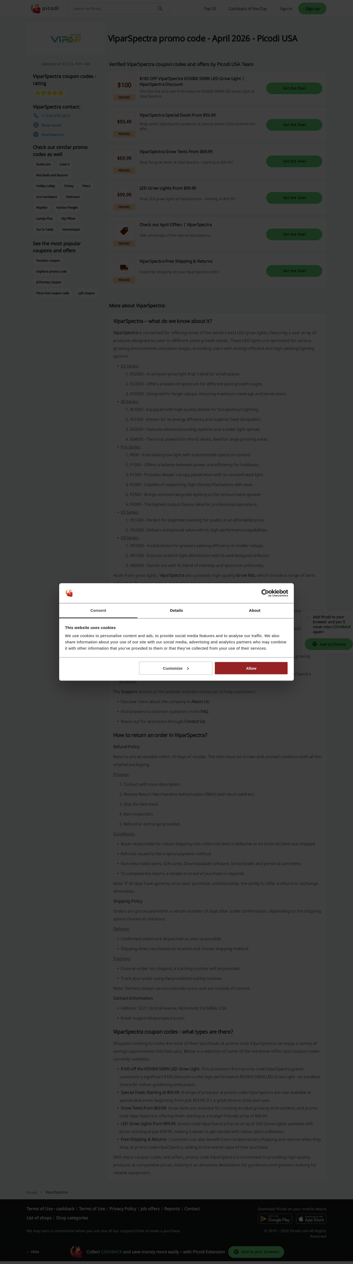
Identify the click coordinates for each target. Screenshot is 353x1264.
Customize (176, 668)
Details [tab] (176, 610)
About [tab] (254, 610)
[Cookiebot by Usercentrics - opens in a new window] (265, 593)
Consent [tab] (98, 610)
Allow (251, 668)
